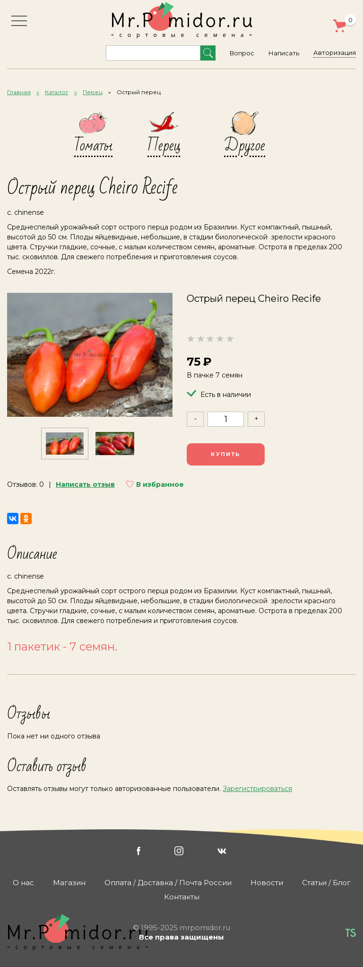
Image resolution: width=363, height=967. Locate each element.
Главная (19, 92)
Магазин (69, 882)
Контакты (181, 896)
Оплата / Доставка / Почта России (168, 882)
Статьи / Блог (326, 882)
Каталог (57, 92)
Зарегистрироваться (257, 788)
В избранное (160, 484)
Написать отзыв (85, 484)
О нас (23, 882)
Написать (283, 53)
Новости (267, 882)
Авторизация (334, 52)
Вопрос (242, 53)
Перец (93, 92)
